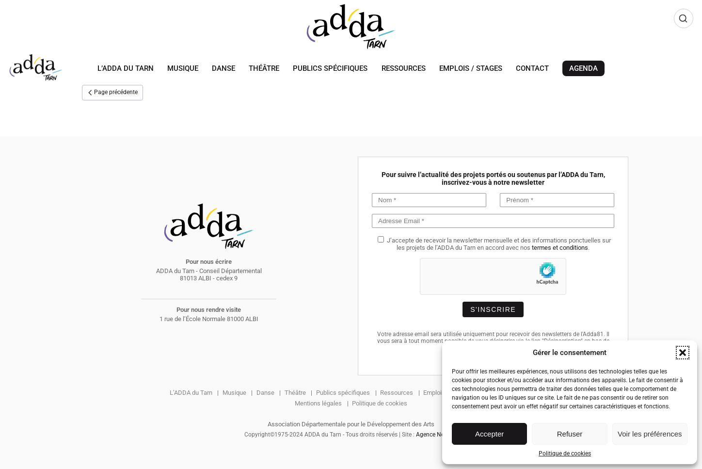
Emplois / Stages (470, 68)
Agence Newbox (437, 434)
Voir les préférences (650, 434)
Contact (532, 68)
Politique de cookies (565, 453)
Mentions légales (318, 403)
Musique (182, 68)
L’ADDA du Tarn (125, 68)
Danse (223, 68)
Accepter (489, 434)
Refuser (570, 434)
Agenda (583, 68)
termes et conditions (560, 247)
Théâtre (264, 68)
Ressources (404, 68)
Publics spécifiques (330, 68)
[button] (682, 352)
